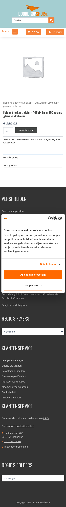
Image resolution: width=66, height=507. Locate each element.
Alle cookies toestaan (33, 274)
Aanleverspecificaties (13, 381)
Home (6, 103)
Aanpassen (33, 285)
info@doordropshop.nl (16, 446)
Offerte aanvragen (12, 365)
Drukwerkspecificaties (14, 376)
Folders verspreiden (13, 211)
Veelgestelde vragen (13, 360)
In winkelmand (26, 130)
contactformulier (25, 426)
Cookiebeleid (9, 392)
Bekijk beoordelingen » (14, 305)
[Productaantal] (8, 130)
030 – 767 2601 (12, 441)
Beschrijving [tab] (10, 157)
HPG (46, 418)
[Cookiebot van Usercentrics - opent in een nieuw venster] (47, 218)
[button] (15, 32)
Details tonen (48, 264)
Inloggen (55, 32)
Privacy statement (11, 397)
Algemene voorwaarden (15, 386)
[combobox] (30, 20)
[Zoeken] (51, 20)
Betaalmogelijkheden (13, 371)
